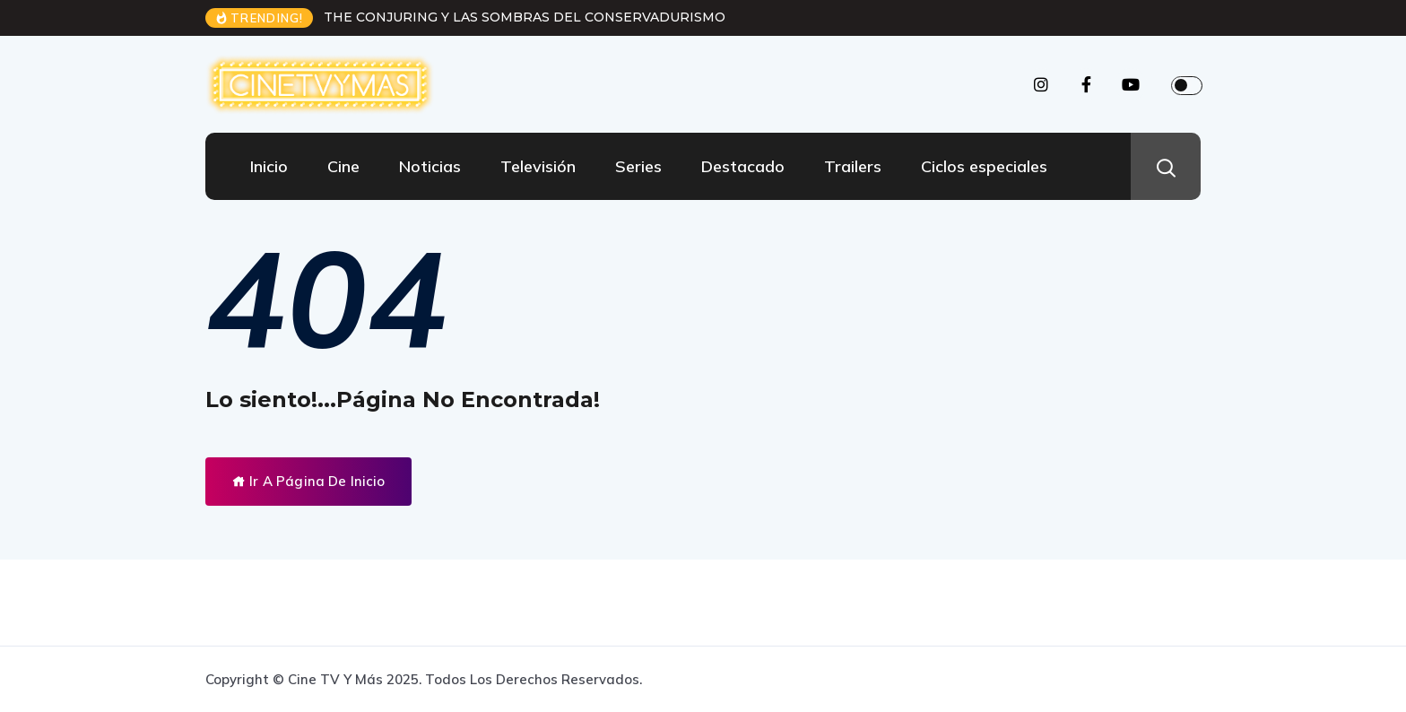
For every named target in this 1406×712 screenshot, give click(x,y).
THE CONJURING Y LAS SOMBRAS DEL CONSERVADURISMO (524, 17)
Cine (343, 166)
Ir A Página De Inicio (308, 481)
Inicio (269, 166)
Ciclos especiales (984, 166)
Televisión (538, 166)
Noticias (430, 166)
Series (638, 166)
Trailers (852, 166)
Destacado (743, 166)
